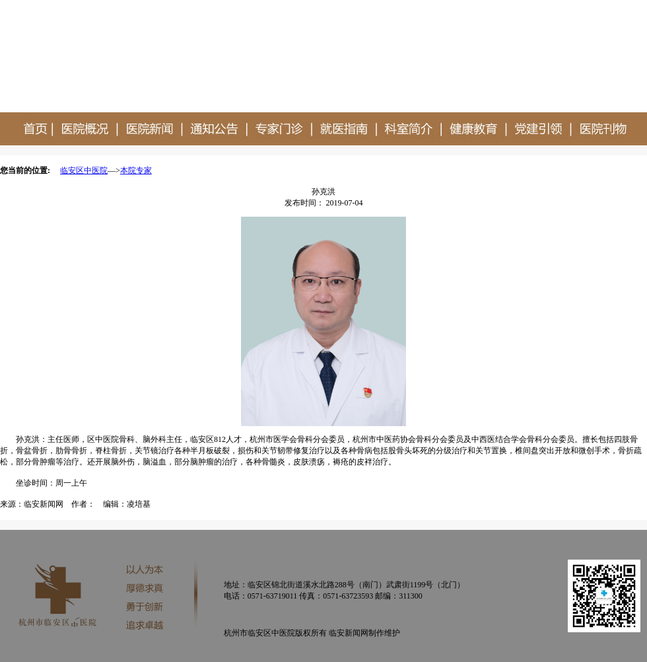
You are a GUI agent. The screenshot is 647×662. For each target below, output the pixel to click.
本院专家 (136, 170)
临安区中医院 (84, 170)
